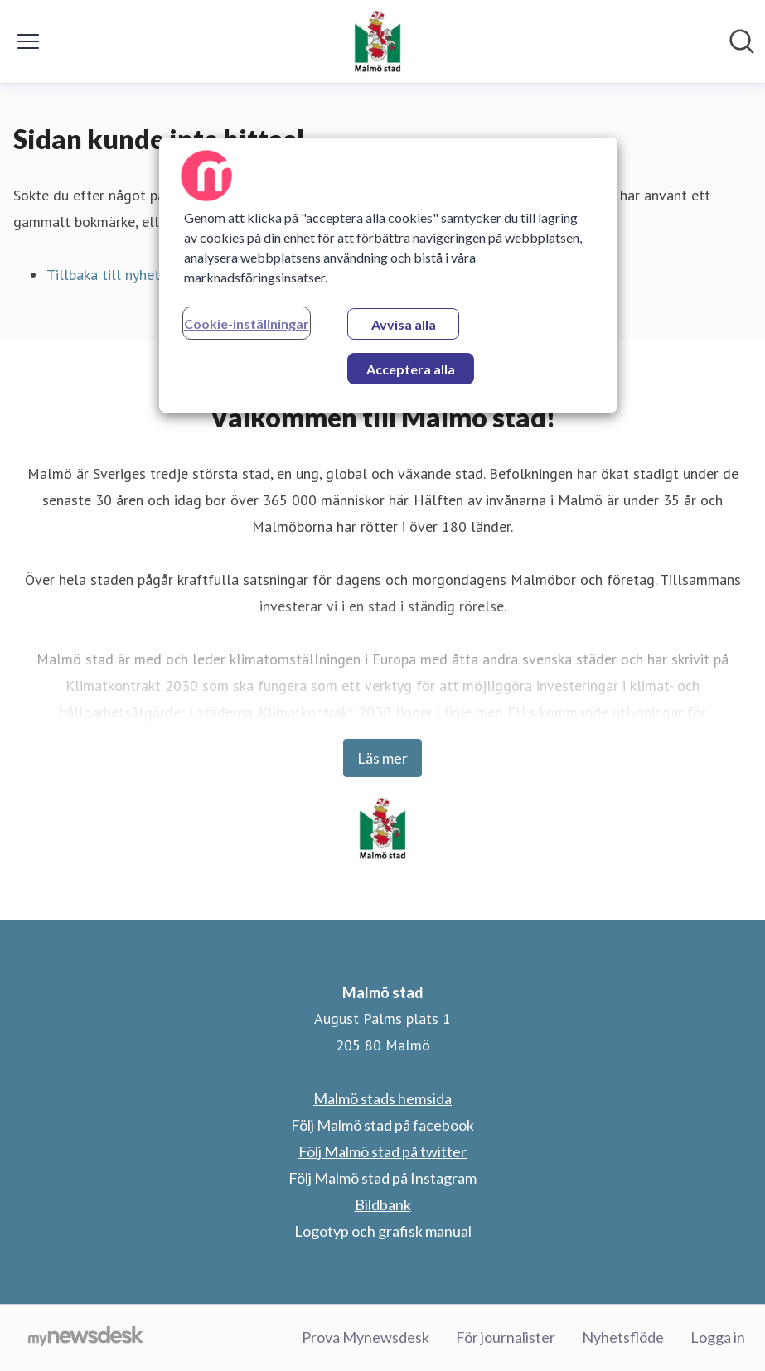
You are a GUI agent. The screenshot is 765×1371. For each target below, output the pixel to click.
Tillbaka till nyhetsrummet (130, 274)
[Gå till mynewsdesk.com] (86, 1338)
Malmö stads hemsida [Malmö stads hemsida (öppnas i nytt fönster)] (382, 1098)
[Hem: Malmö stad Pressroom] (377, 41)
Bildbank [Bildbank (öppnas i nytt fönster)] (383, 1204)
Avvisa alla (403, 324)
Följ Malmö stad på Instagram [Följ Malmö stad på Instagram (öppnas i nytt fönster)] (382, 1178)
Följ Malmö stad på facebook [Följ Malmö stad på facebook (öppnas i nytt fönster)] (382, 1125)
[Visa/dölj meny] (28, 41)
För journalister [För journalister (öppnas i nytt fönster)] (505, 1337)
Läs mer (382, 758)
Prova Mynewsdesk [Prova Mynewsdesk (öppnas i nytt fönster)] (365, 1337)
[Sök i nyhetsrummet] (742, 41)
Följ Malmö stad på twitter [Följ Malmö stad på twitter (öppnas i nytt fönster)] (382, 1151)
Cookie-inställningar (246, 323)
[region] (388, 275)
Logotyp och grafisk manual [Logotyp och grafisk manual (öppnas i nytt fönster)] (383, 1231)
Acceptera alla (410, 369)
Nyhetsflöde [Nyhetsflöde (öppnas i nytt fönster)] (623, 1337)
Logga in (717, 1337)
